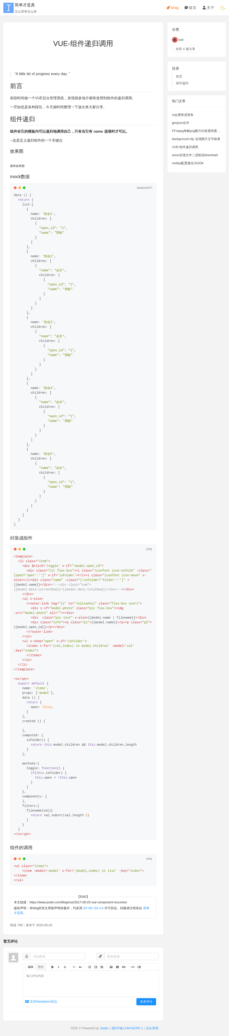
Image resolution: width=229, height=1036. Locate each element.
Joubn (104, 1028)
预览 (41, 967)
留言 (190, 8)
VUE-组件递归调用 (185, 147)
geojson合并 (180, 123)
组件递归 (182, 83)
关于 (208, 8)
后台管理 (152, 1028)
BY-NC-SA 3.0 (93, 908)
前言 (179, 76)
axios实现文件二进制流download (195, 155)
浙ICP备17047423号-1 (127, 1028)
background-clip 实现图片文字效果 (196, 139)
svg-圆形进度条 (182, 115)
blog (173, 8)
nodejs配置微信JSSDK (188, 163)
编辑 (31, 967)
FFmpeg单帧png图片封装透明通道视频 (196, 131)
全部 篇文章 (185, 48)
